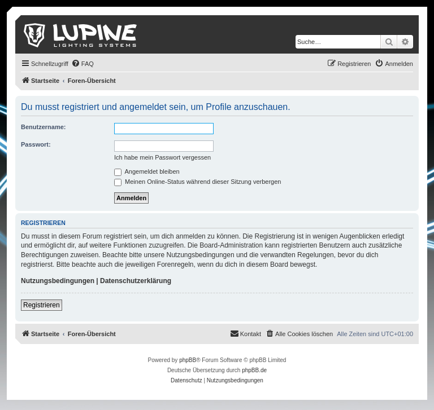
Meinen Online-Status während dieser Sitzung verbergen (197, 181)
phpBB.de (254, 370)
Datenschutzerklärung (135, 281)
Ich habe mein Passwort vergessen (162, 157)
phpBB (187, 360)
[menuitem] (82, 63)
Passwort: (36, 144)
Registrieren (41, 305)
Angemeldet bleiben (147, 171)
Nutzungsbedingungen (57, 281)
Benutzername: (43, 127)
